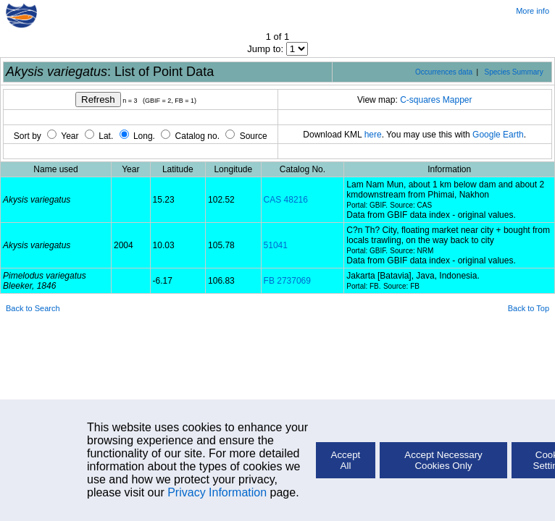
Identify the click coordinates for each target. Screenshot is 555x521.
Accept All (346, 460)
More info (532, 11)
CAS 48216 (286, 200)
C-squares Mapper (436, 100)
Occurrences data (443, 72)
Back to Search (33, 308)
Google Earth (498, 135)
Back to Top (528, 308)
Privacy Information (217, 492)
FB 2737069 (287, 281)
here (373, 135)
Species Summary (514, 72)
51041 (276, 245)
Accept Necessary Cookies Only (443, 460)
